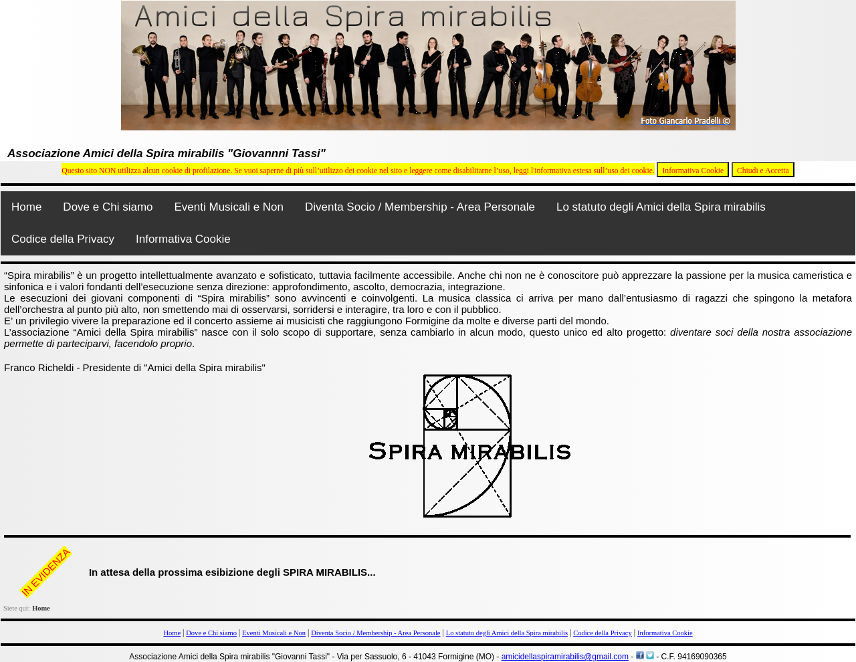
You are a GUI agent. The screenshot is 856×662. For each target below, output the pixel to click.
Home (26, 207)
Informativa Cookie (183, 239)
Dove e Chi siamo (107, 207)
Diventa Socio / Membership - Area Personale (420, 207)
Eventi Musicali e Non (229, 207)
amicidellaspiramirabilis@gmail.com (565, 656)
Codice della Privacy (62, 239)
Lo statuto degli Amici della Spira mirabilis (661, 207)
